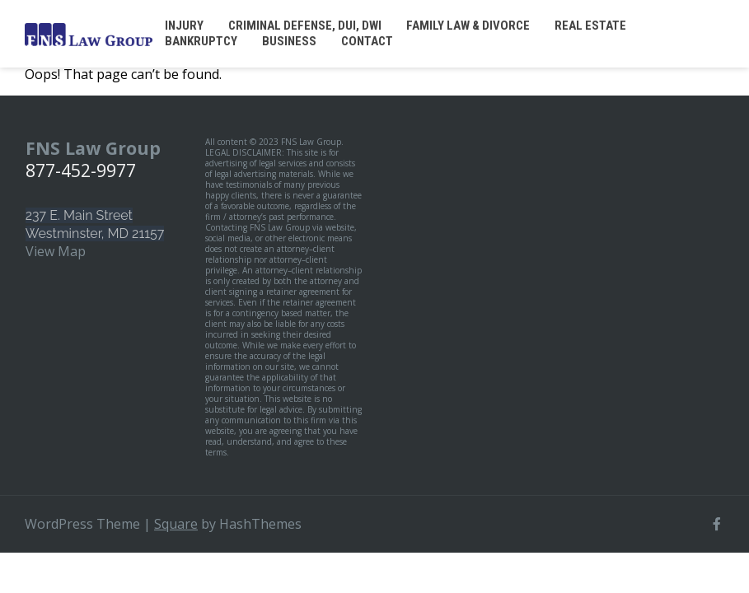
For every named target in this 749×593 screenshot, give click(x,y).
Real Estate (590, 25)
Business (289, 41)
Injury (184, 25)
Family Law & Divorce (468, 25)
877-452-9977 (81, 170)
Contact (367, 41)
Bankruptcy (201, 41)
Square (176, 524)
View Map (56, 251)
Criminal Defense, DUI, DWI (305, 25)
